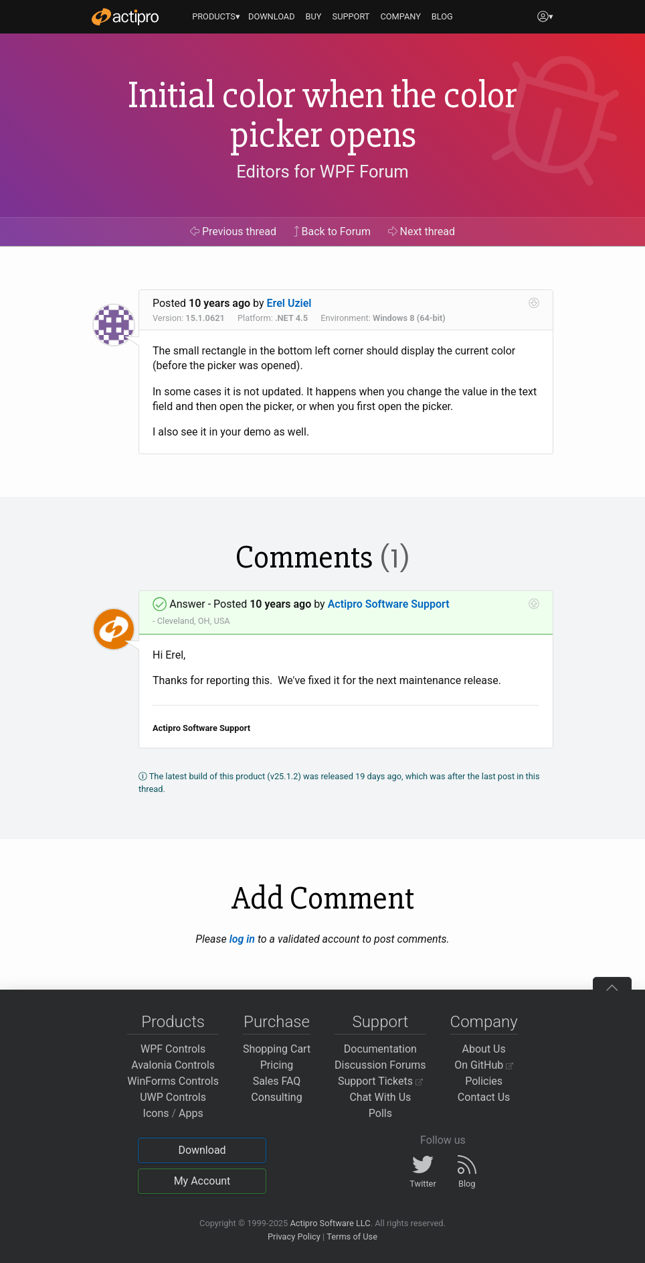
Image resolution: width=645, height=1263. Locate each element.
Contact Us (484, 1097)
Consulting (276, 1097)
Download (201, 1150)
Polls (380, 1113)
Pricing (277, 1065)
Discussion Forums (380, 1065)
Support (380, 1021)
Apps (191, 1113)
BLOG (442, 16)
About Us (484, 1049)
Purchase (277, 1021)
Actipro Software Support (389, 604)
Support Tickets (380, 1081)
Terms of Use (352, 1237)
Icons (156, 1113)
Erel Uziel (289, 303)
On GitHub (483, 1065)
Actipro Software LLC (330, 1223)
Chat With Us (380, 1097)
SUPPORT (351, 16)
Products (173, 1021)
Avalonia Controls (173, 1065)
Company (484, 1021)
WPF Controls (173, 1049)
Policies (483, 1081)
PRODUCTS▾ (216, 16)
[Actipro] (125, 16)
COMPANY (400, 16)
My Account (202, 1181)
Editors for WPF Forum (322, 171)
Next (422, 231)
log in (242, 939)
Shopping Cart (276, 1049)
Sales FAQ (277, 1081)
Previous (233, 231)
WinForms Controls (173, 1081)
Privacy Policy (294, 1237)
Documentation (380, 1049)
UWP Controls (173, 1097)
